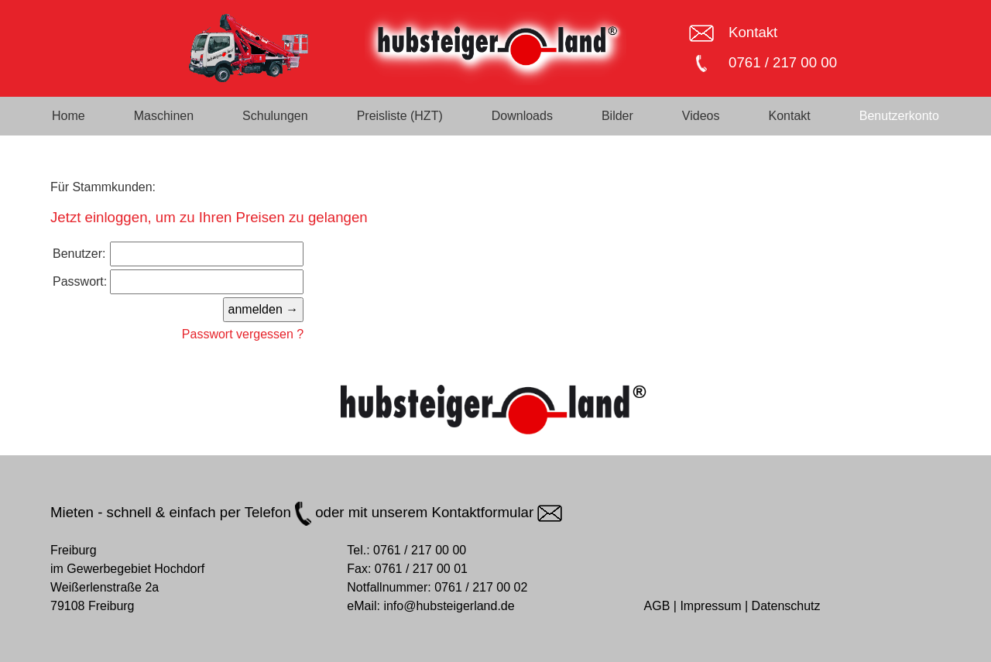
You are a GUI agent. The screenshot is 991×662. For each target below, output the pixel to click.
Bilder (617, 115)
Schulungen (275, 115)
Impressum (710, 605)
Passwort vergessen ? (242, 334)
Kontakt (753, 32)
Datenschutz (786, 605)
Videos (701, 115)
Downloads (522, 115)
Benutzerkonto (899, 115)
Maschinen (164, 115)
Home (68, 115)
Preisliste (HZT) (400, 115)
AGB (657, 605)
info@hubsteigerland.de (448, 605)
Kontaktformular (497, 512)
